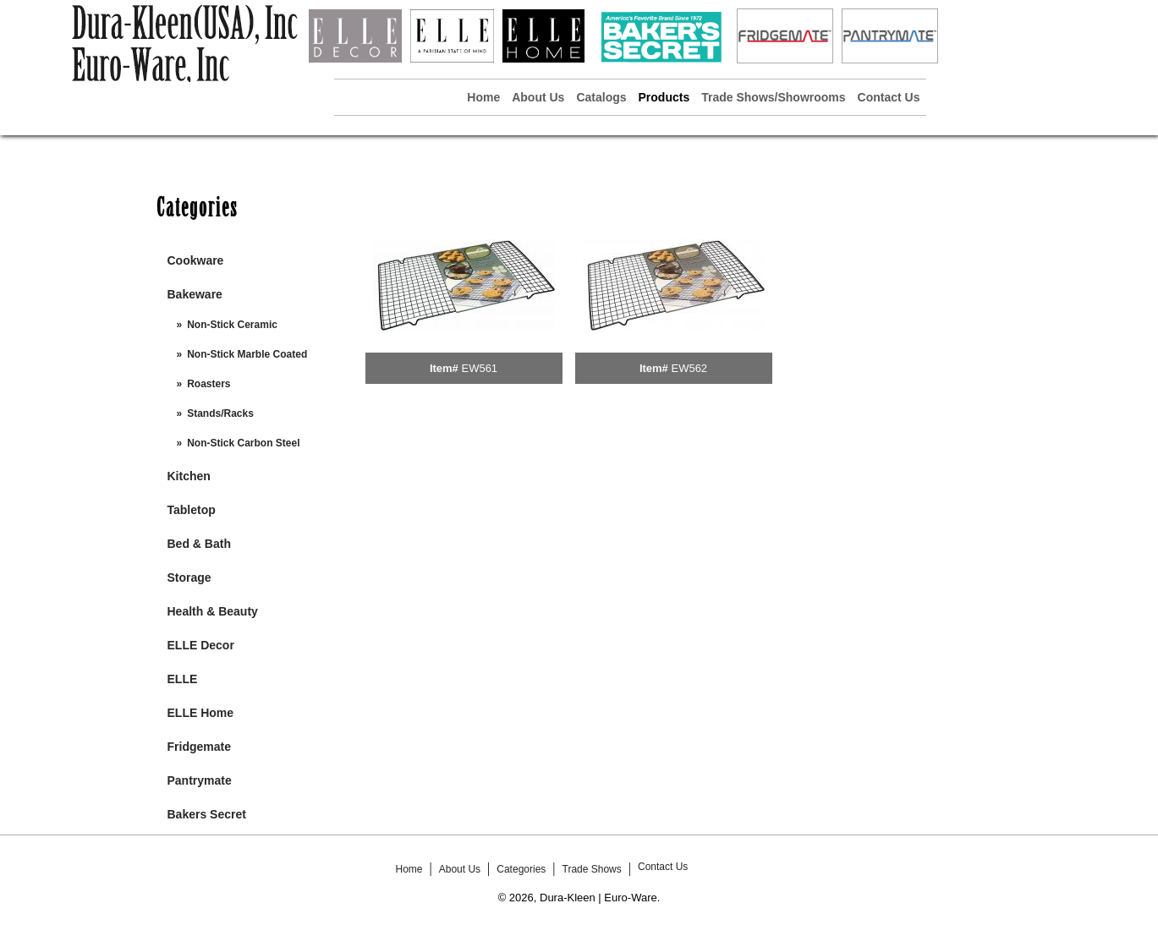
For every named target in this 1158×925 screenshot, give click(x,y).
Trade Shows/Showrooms (773, 97)
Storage (189, 577)
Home (483, 97)
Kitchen (189, 476)
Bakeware (194, 294)
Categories (521, 869)
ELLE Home (200, 713)
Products (664, 97)
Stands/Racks (220, 413)
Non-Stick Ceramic (232, 325)
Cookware (195, 260)
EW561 (479, 368)
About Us (538, 97)
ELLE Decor (200, 645)
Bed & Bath (199, 543)
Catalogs (601, 97)
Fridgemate (199, 746)
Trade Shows (592, 869)
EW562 (689, 368)
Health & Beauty (212, 611)
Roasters (208, 384)
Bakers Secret (206, 814)
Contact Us (889, 97)
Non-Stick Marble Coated (247, 354)
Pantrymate (199, 780)
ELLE (182, 679)
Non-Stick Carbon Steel (243, 443)
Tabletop (191, 510)
